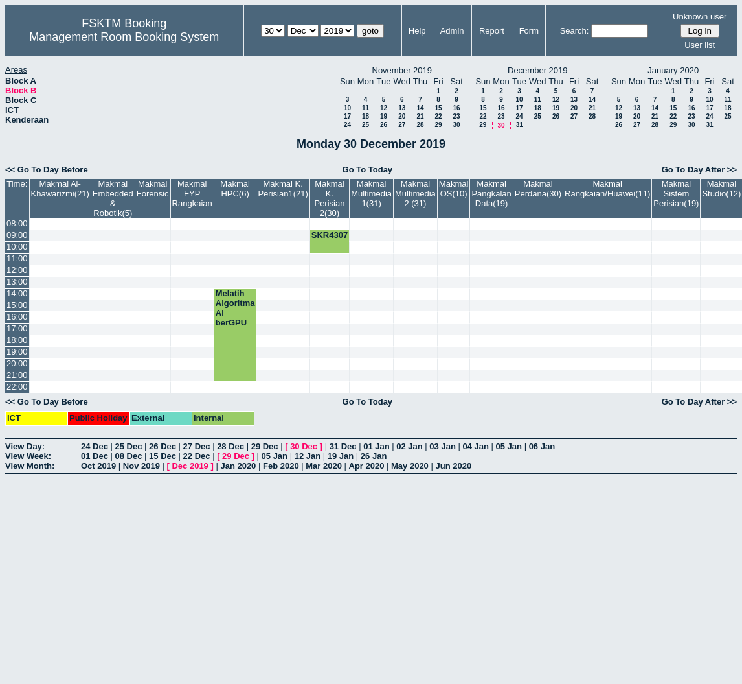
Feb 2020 (281, 466)
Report (491, 31)
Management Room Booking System (124, 36)
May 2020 (410, 466)
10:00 (17, 247)
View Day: (25, 446)
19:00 (17, 352)
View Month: (29, 466)
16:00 (17, 317)
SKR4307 (329, 235)
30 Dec (303, 446)
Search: (574, 31)
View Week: (28, 456)
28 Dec (230, 446)
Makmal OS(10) (454, 188)
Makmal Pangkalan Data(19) (491, 193)
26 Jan (374, 456)
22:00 (17, 387)
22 (438, 116)
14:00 (17, 293)
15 (438, 108)
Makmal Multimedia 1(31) (371, 193)
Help (417, 31)
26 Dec (162, 446)
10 (347, 108)
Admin (452, 31)
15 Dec (162, 456)
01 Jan (376, 446)
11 (365, 108)
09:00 (17, 235)
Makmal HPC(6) (235, 188)
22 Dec (196, 456)
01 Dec (94, 456)
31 (519, 124)
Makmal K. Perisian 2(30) (329, 198)
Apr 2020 (367, 466)
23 (456, 116)
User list (699, 45)
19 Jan (341, 456)
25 (365, 124)
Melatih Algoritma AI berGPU (235, 308)
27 (401, 124)
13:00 (17, 282)
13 (401, 108)
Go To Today (368, 169)
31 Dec (343, 446)
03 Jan (442, 446)
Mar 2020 (324, 466)
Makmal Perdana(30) (538, 188)
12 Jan (307, 456)
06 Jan (542, 446)
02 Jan (409, 446)
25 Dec (128, 446)
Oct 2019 (98, 466)
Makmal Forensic (153, 188)
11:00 (17, 258)
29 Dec (264, 446)
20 (401, 116)
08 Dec (128, 456)
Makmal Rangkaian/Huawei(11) (607, 188)
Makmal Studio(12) (721, 188)
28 (419, 124)
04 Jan (475, 446)
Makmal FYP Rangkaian (192, 193)
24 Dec (94, 446)
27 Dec (196, 446)
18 (365, 116)
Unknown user (699, 16)
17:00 (17, 328)
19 (383, 116)
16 (456, 108)
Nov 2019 (141, 466)
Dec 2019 (190, 466)
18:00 (17, 340)
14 (419, 108)
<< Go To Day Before (46, 169)
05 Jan (509, 446)
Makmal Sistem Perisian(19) (676, 193)
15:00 (17, 305)
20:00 (17, 363)
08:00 (17, 223)
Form (529, 31)
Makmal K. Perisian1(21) (283, 188)
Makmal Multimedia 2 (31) (415, 193)
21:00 (17, 375)
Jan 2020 (238, 466)
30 (456, 124)
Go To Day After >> (699, 169)
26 (383, 124)
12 (383, 108)
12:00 (17, 270)
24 (347, 124)
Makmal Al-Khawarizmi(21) (60, 188)
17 (347, 116)
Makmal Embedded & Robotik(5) (113, 198)
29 (438, 124)
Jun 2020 (453, 466)
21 (419, 116)
